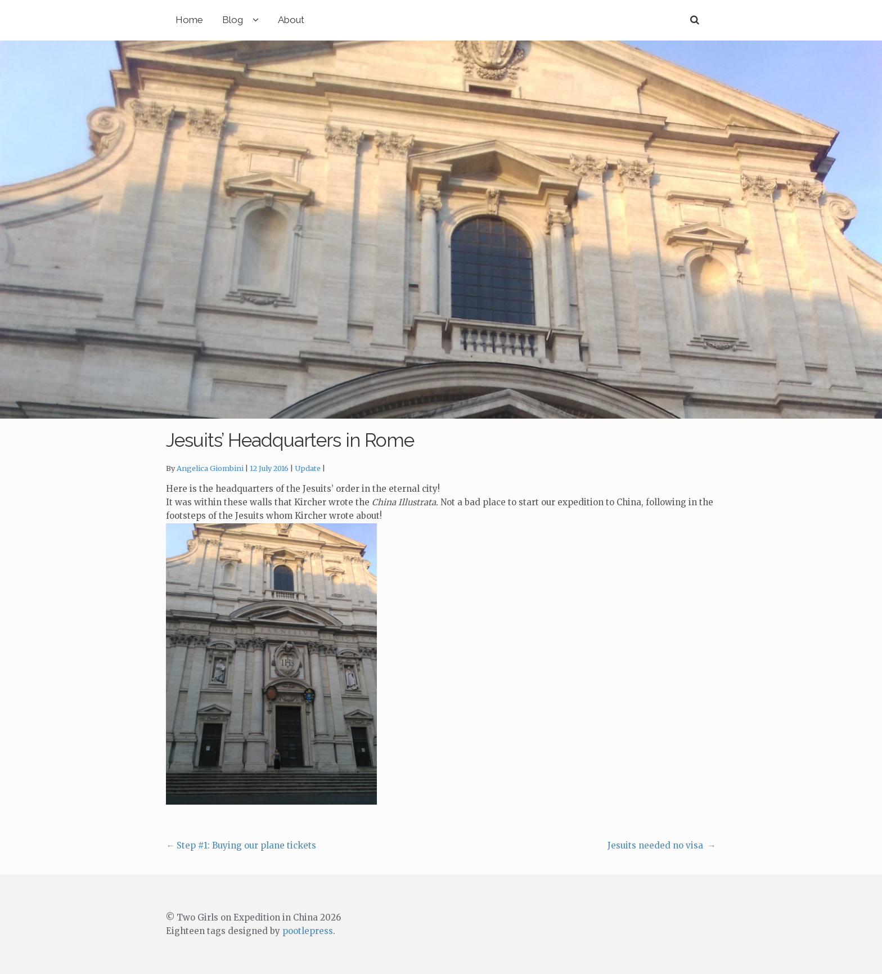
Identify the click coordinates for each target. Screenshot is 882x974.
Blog (232, 19)
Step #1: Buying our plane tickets (241, 845)
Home (189, 19)
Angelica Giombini (210, 468)
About (291, 19)
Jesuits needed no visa (662, 845)
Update (308, 468)
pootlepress (307, 931)
